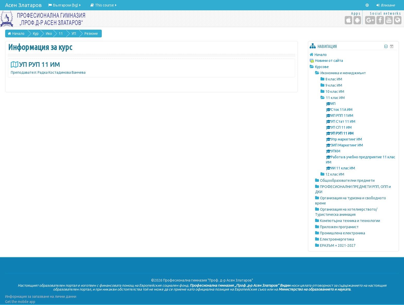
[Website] (397, 20)
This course (103, 5)
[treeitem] (353, 54)
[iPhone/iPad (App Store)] (348, 20)
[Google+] (370, 20)
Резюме (91, 33)
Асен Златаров (23, 5)
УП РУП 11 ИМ (39, 64)
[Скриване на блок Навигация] (386, 46)
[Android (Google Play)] (357, 20)
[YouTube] (389, 20)
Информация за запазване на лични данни (40, 296)
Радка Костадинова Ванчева (62, 72)
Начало (321, 55)
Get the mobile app (20, 302)
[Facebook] (380, 20)
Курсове (322, 67)
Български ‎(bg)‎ (64, 5)
